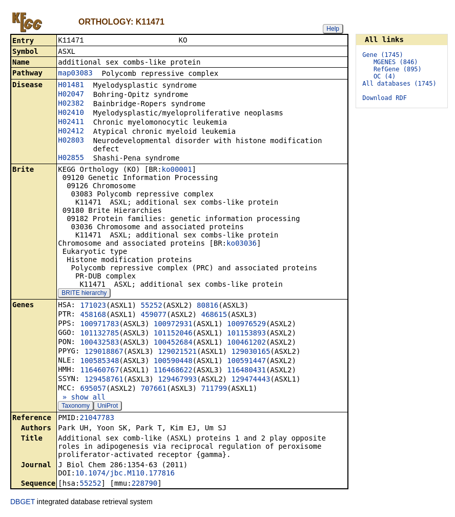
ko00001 (177, 170)
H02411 (71, 122)
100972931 (173, 325)
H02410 (71, 113)
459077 (153, 315)
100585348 (99, 361)
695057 (93, 389)
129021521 (177, 352)
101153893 (246, 334)
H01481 (71, 86)
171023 (93, 306)
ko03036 (241, 244)
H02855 (71, 158)
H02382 (71, 104)
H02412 (71, 132)
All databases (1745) (399, 83)
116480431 (246, 371)
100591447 (246, 361)
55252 (151, 306)
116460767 (99, 371)
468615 (214, 315)
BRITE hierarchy (84, 293)
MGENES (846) (396, 62)
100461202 (246, 343)
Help (332, 28)
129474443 (250, 380)
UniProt (107, 406)
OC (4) (385, 76)
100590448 (173, 361)
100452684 (173, 343)
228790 (145, 484)
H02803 (71, 141)
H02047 (71, 95)
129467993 (177, 380)
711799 (214, 389)
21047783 (96, 418)
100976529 (246, 325)
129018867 (104, 352)
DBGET (22, 503)
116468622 (173, 371)
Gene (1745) (382, 54)
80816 (207, 306)
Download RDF (384, 98)
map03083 (75, 74)
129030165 (250, 352)
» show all (82, 398)
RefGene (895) (398, 69)
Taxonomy (75, 406)
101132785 (99, 334)
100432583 (99, 343)
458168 (93, 315)
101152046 (173, 334)
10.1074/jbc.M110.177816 (125, 474)
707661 (153, 389)
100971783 (99, 325)
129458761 (104, 380)
